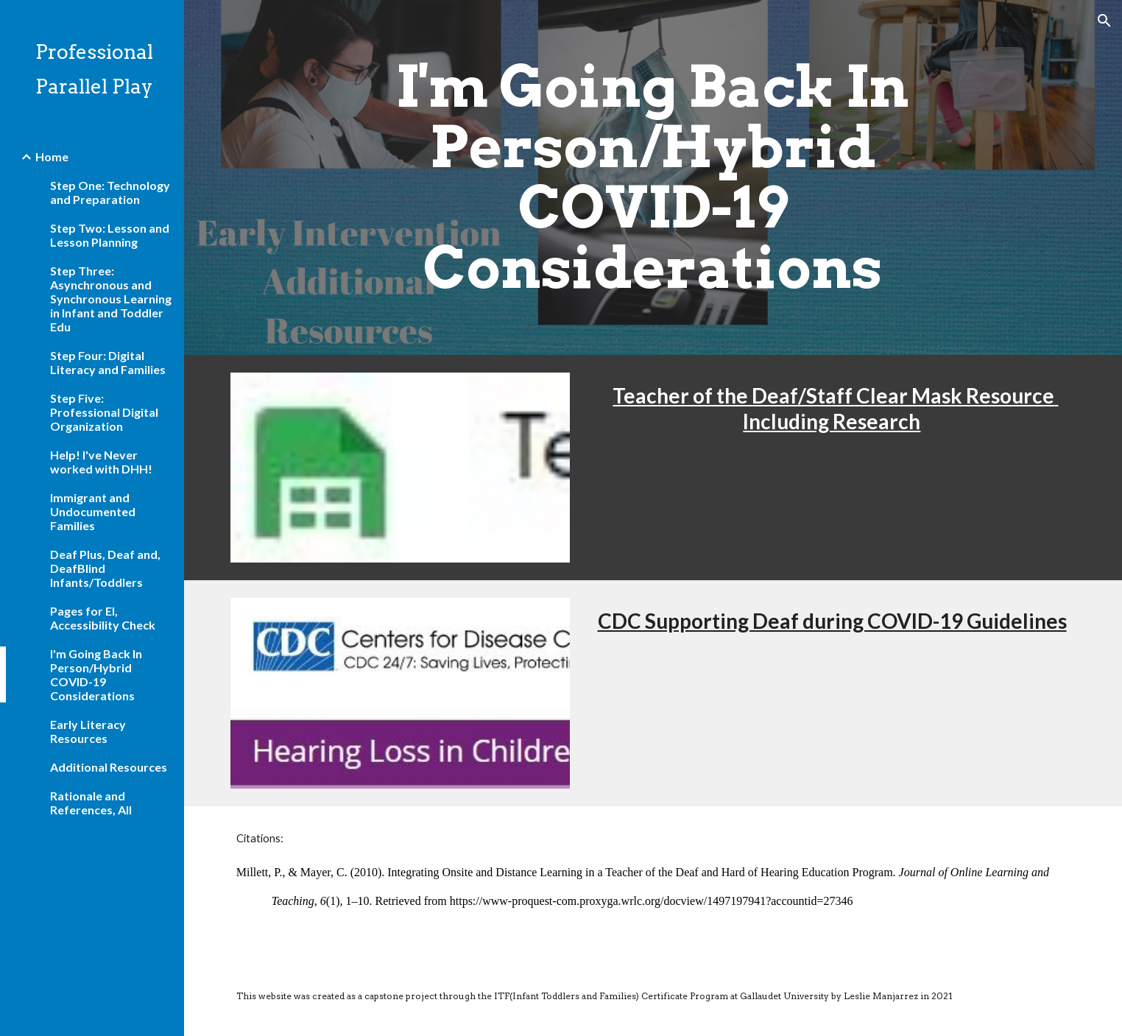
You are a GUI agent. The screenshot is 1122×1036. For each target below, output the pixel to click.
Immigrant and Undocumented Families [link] (92, 511)
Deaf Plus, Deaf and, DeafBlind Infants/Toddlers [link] (105, 568)
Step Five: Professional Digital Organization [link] (104, 412)
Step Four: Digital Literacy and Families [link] (108, 362)
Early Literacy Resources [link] (88, 731)
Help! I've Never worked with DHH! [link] (101, 462)
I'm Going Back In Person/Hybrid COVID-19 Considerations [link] (96, 674)
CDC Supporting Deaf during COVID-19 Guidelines (832, 620)
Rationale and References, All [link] (91, 803)
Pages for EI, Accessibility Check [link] (102, 618)
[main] (653, 177)
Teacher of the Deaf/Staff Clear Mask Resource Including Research (835, 408)
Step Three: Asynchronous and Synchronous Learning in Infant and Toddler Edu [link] (111, 299)
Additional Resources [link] (108, 767)
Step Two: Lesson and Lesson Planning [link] (109, 235)
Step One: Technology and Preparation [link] (110, 192)
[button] (1104, 20)
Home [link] (51, 156)
